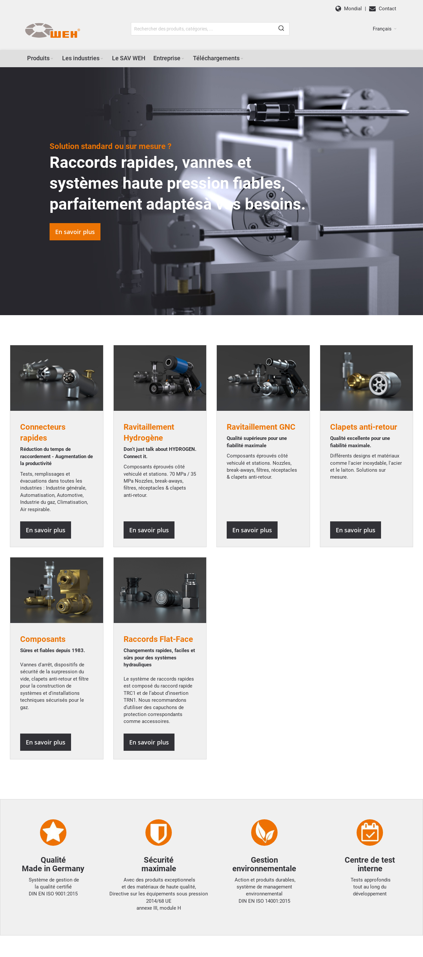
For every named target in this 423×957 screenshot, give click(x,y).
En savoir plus (75, 232)
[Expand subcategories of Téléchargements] (242, 58)
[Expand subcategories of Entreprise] (182, 58)
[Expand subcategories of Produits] (52, 58)
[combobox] (210, 28)
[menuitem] (40, 58)
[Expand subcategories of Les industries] (101, 58)
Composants (42, 639)
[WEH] (52, 31)
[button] (384, 29)
